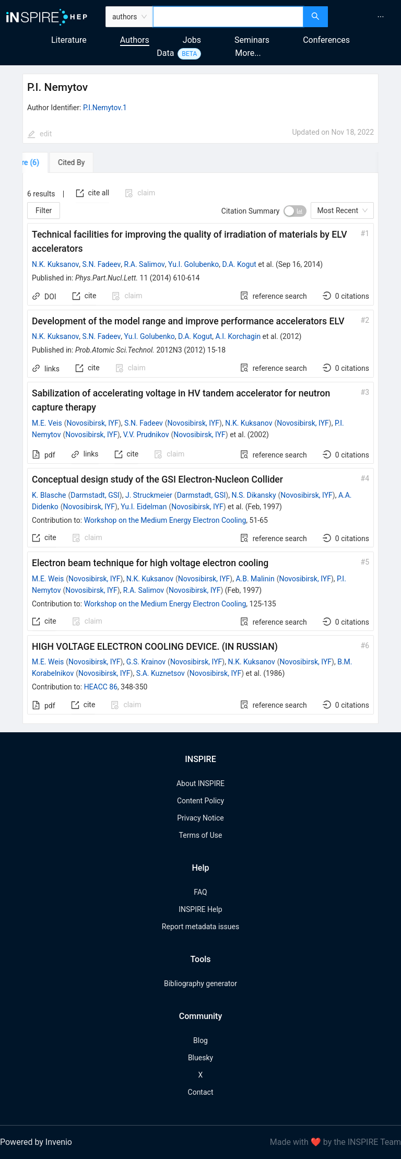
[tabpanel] (200, 448)
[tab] (52, 162)
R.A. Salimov (144, 264)
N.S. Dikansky (253, 495)
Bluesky (200, 1057)
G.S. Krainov (146, 662)
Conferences (326, 40)
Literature (69, 40)
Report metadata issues (200, 926)
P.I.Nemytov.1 (105, 107)
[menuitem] (380, 16)
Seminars (251, 40)
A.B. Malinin (254, 579)
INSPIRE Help (200, 909)
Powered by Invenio (36, 1142)
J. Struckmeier (148, 495)
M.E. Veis (47, 423)
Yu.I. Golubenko (193, 264)
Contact (201, 1092)
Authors (134, 40)
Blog (200, 1040)
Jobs (192, 40)
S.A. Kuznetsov (160, 673)
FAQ (200, 892)
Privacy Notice (200, 818)
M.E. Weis (48, 579)
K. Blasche (49, 495)
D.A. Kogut (239, 264)
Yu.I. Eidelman (144, 506)
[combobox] (228, 16)
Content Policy (200, 801)
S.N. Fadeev (101, 264)
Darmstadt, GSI (95, 495)
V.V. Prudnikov (146, 434)
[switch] (295, 211)
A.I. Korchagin (238, 336)
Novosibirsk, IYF (93, 423)
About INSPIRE (200, 783)
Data (165, 53)
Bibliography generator (200, 983)
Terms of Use (200, 835)
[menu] (366, 16)
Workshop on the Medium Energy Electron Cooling (165, 520)
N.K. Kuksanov (55, 264)
